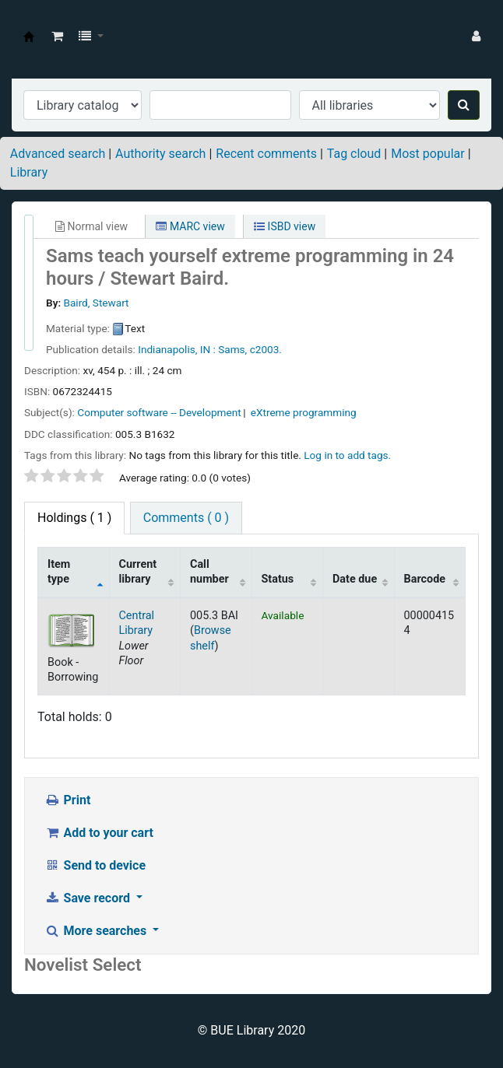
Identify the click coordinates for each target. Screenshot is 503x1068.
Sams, (232, 349)
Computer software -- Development (159, 412)
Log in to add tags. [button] (347, 455)
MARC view (190, 226)
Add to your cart (98, 832)
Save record (88, 898)
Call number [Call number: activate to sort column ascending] (209, 572)
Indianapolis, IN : (177, 349)
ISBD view (284, 226)
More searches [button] (96, 930)
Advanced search (57, 153)
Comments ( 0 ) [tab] (186, 517)
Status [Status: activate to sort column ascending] (278, 579)
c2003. (266, 349)
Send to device (95, 865)
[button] (57, 36)
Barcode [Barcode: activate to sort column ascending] (425, 579)
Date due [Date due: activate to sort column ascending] (354, 579)
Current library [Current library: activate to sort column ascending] (138, 572)
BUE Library (28, 36)
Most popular (427, 153)
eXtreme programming (304, 412)
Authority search (160, 153)
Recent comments (266, 153)
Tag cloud (354, 153)
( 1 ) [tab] (74, 517)
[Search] (464, 105)
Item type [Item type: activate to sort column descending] (58, 572)
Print (67, 800)
